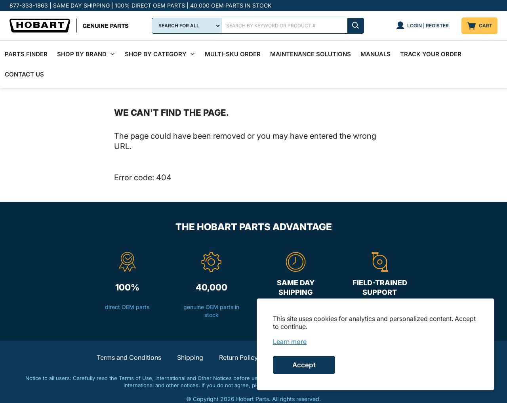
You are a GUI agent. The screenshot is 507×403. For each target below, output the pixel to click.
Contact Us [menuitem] (24, 65)
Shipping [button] (190, 345)
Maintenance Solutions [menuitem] (310, 51)
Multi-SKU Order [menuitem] (233, 51)
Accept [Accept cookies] (304, 365)
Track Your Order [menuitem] (430, 51)
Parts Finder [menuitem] (26, 51)
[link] (290, 341)
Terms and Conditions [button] (129, 345)
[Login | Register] (422, 26)
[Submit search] (355, 26)
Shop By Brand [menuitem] (82, 51)
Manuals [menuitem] (375, 51)
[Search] (292, 26)
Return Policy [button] (238, 345)
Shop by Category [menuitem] (156, 51)
